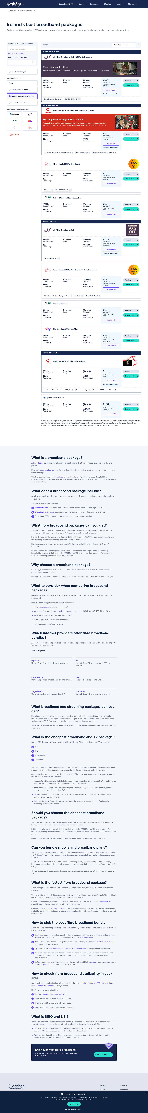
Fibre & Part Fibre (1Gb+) (19, 103)
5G (12, 83)
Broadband (12, 11)
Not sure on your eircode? (16, 53)
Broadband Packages (27, 11)
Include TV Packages (18, 72)
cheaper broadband (66, 477)
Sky (30, 121)
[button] (74, 1109)
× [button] (145, 1093)
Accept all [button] (74, 1104)
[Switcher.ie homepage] (15, 4)
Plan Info (128, 81)
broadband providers (48, 470)
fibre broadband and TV (89, 983)
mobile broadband (45, 985)
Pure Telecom (14, 121)
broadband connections (101, 902)
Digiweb (14, 114)
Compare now (101, 1055)
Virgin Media (30, 127)
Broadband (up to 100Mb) (20, 90)
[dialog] (74, 1102)
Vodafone (14, 134)
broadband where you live (51, 908)
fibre (77, 537)
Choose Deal (129, 85)
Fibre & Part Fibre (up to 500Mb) (22, 96)
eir (30, 114)
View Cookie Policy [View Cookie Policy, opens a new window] (86, 1100)
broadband (38, 463)
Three (14, 127)
